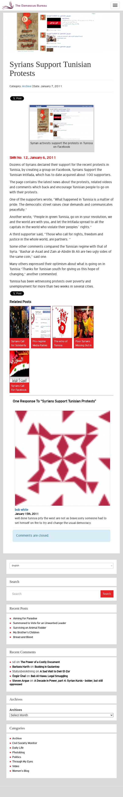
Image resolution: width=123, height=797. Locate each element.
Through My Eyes (22, 761)
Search (107, 593)
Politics (16, 757)
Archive (26, 86)
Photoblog (18, 752)
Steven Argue (20, 680)
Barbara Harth (20, 666)
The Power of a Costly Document (40, 662)
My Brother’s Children (26, 632)
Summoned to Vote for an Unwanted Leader (39, 623)
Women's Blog (20, 770)
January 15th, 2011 (27, 513)
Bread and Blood (23, 637)
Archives (16, 710)
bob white (21, 510)
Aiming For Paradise (25, 618)
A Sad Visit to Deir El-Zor (55, 671)
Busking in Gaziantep (47, 666)
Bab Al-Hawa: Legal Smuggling (49, 676)
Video (15, 766)
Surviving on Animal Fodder (29, 627)
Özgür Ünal (19, 676)
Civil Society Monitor (24, 743)
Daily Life (18, 747)
